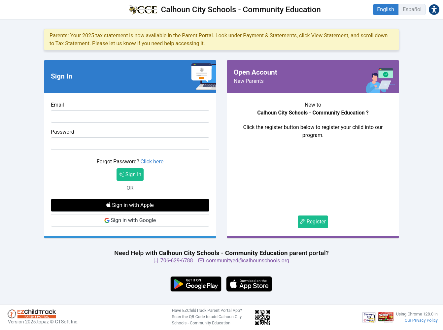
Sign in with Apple (130, 205)
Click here (151, 161)
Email (57, 105)
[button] (434, 9)
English (385, 9)
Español (412, 9)
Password (62, 132)
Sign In (130, 174)
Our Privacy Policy (421, 320)
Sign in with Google (130, 220)
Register (313, 221)
